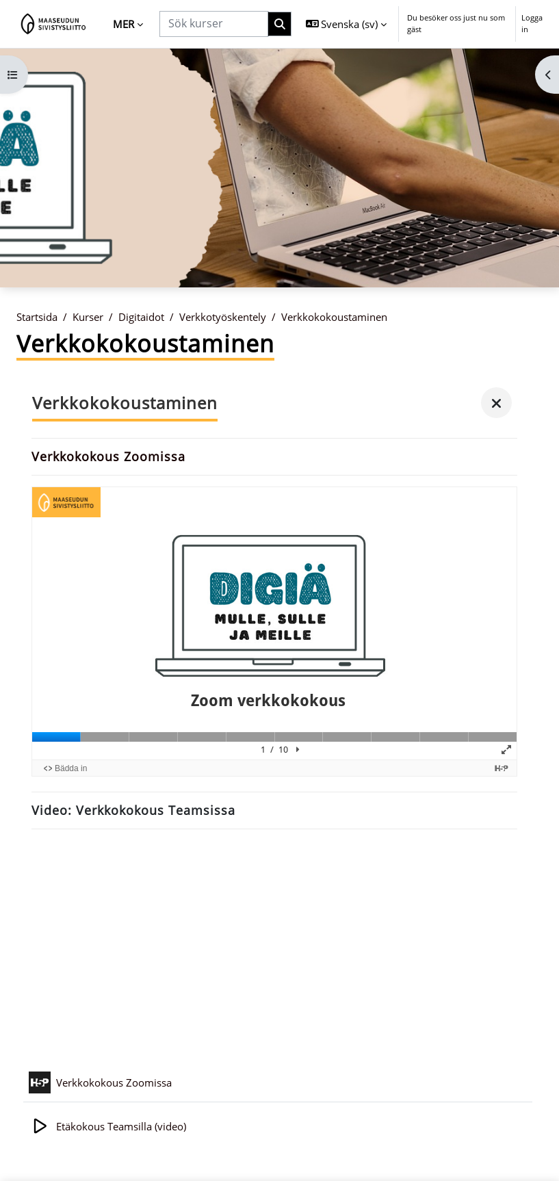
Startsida (36, 317)
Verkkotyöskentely (222, 317)
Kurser (88, 317)
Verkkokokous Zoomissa (108, 456)
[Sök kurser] (214, 23)
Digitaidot (141, 317)
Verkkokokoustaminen (334, 317)
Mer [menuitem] (123, 24)
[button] (346, 24)
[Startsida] (53, 24)
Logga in (532, 23)
